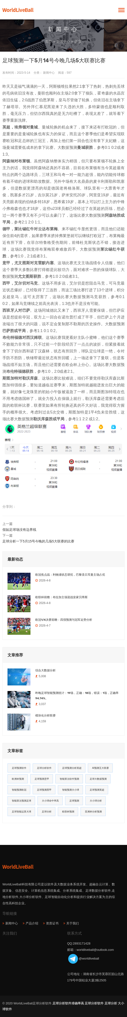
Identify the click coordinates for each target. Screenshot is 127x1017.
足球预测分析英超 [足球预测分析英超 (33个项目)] (72, 768)
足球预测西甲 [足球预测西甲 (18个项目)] (44, 789)
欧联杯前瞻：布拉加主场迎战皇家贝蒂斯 (61, 597)
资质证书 (52, 923)
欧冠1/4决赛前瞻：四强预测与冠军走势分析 (63, 619)
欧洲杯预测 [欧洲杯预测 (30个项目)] (18, 779)
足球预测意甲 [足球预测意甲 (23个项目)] (42, 779)
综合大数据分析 (45, 670)
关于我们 (72, 923)
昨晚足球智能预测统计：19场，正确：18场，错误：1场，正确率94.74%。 (77, 695)
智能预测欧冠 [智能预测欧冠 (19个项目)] (19, 789)
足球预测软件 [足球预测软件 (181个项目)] (19, 768)
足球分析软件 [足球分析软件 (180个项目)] (44, 768)
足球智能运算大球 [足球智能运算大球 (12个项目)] (21, 811)
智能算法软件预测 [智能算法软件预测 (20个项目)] (69, 779)
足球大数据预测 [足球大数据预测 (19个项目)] (98, 779)
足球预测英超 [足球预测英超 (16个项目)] (97, 789)
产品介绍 (32, 923)
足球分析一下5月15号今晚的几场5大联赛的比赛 (38, 541)
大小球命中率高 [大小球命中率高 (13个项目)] (50, 800)
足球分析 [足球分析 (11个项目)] (47, 811)
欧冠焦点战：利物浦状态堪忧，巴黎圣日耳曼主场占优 (70, 574)
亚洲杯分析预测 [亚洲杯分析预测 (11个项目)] (93, 811)
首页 (48, 41)
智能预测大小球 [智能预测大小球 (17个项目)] (70, 789)
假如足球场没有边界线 (19, 530)
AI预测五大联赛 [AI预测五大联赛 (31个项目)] (100, 768)
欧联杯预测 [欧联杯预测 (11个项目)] (68, 811)
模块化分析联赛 (45, 715)
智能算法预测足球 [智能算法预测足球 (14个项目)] (21, 800)
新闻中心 (63, 41)
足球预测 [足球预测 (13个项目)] (74, 800)
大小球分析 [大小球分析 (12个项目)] (96, 800)
